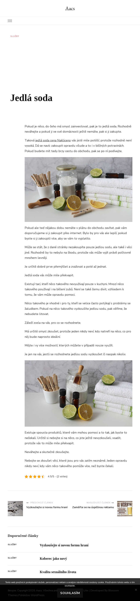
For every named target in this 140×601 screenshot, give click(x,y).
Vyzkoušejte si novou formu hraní (64, 545)
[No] (135, 589)
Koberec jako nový (53, 558)
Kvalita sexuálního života (58, 572)
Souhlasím (70, 593)
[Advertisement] (70, 65)
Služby (14, 36)
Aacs (70, 8)
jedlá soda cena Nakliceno (53, 140)
